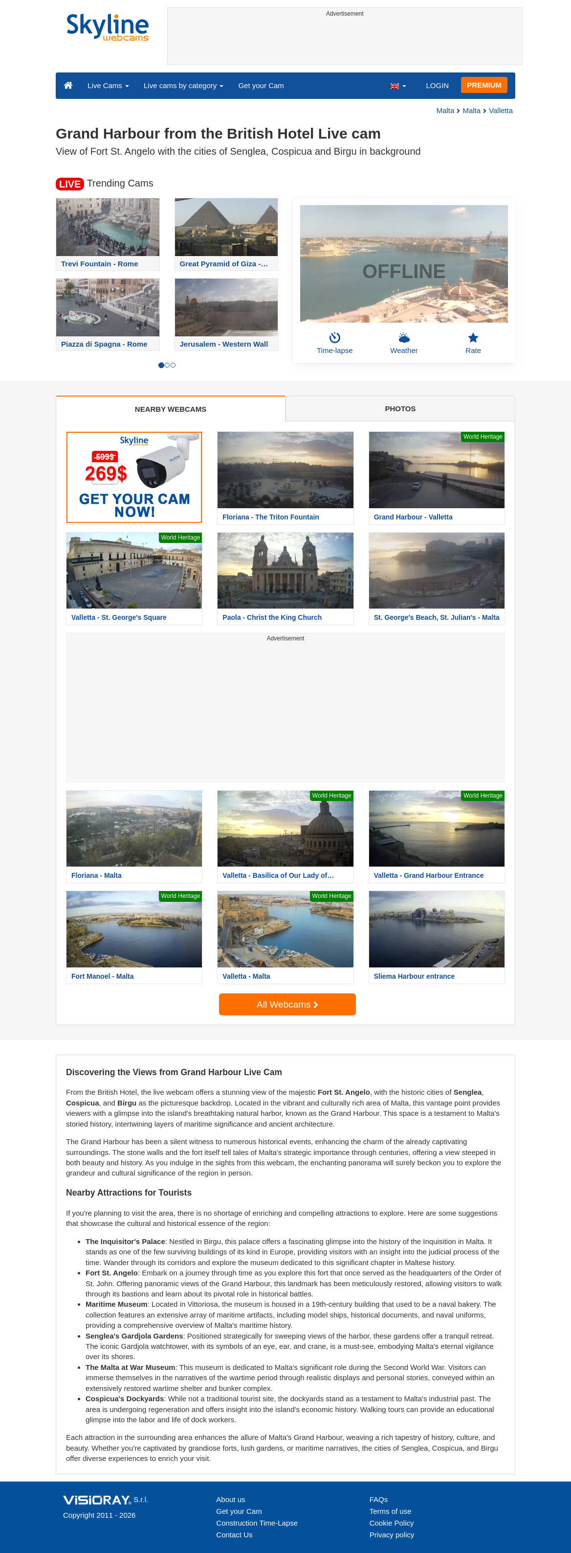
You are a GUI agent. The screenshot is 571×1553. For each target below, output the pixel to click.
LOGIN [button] (437, 85)
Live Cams (108, 85)
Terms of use (391, 1511)
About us (230, 1499)
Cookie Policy (392, 1523)
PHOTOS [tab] (400, 408)
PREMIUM (484, 85)
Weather (403, 343)
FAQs (379, 1499)
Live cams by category (183, 85)
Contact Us (234, 1534)
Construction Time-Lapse (257, 1523)
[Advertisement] (345, 43)
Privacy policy (392, 1534)
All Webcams (287, 1004)
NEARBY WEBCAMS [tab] (170, 409)
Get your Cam (261, 85)
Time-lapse (335, 343)
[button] (398, 85)
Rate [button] (473, 343)
